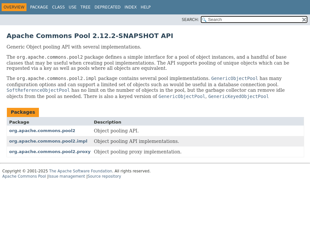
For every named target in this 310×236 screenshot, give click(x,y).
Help (146, 7)
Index (131, 7)
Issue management (66, 176)
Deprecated (108, 7)
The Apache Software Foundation (80, 171)
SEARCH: (190, 19)
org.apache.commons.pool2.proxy (50, 151)
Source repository (104, 176)
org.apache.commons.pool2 (42, 130)
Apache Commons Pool (24, 176)
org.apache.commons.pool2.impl (48, 141)
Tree (85, 7)
